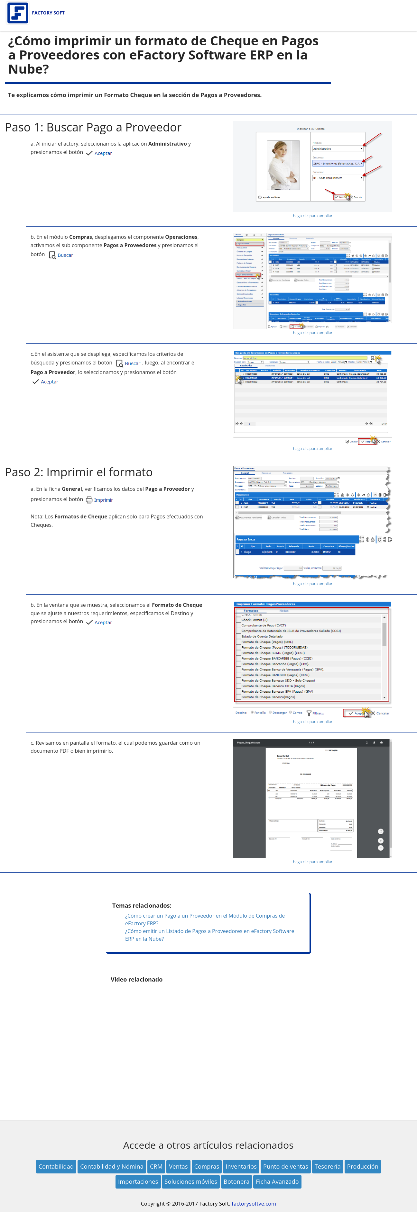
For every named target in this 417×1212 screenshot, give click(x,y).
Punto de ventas (285, 1166)
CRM (156, 1166)
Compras (206, 1166)
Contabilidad (56, 1166)
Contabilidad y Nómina (112, 1166)
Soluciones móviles (190, 1181)
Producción (362, 1166)
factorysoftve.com (254, 1203)
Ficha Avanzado (277, 1181)
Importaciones (138, 1181)
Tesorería (328, 1166)
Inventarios (241, 1166)
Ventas (178, 1166)
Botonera (236, 1181)
